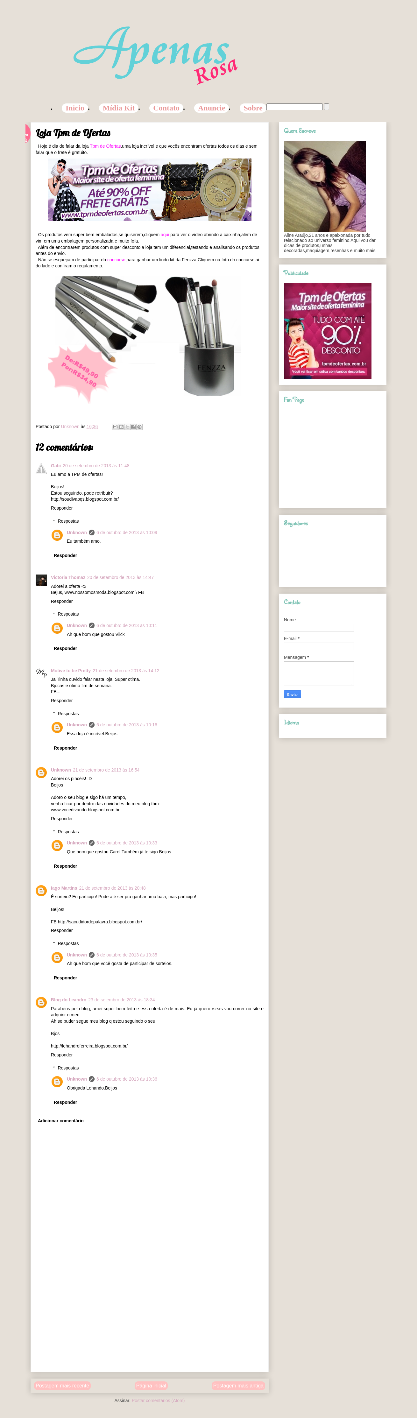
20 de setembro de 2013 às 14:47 (120, 577)
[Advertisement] (150, 1322)
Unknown (77, 532)
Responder (62, 508)
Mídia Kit (119, 108)
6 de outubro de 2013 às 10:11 (126, 625)
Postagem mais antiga (238, 1385)
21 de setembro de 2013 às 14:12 (126, 670)
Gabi (56, 465)
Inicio (75, 108)
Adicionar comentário (61, 1120)
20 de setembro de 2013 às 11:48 (96, 465)
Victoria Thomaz (68, 577)
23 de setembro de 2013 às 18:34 (121, 999)
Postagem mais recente (62, 1385)
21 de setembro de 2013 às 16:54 (106, 769)
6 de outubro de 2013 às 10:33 (126, 842)
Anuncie (211, 108)
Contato (166, 108)
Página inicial (151, 1385)
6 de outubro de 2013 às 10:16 (126, 724)
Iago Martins (64, 888)
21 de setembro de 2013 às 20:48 (112, 888)
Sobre (253, 108)
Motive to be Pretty (71, 670)
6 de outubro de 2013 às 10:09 (126, 532)
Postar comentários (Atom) (158, 1400)
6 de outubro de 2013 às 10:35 (126, 954)
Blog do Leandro (68, 999)
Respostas (68, 521)
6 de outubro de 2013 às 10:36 (126, 1079)
